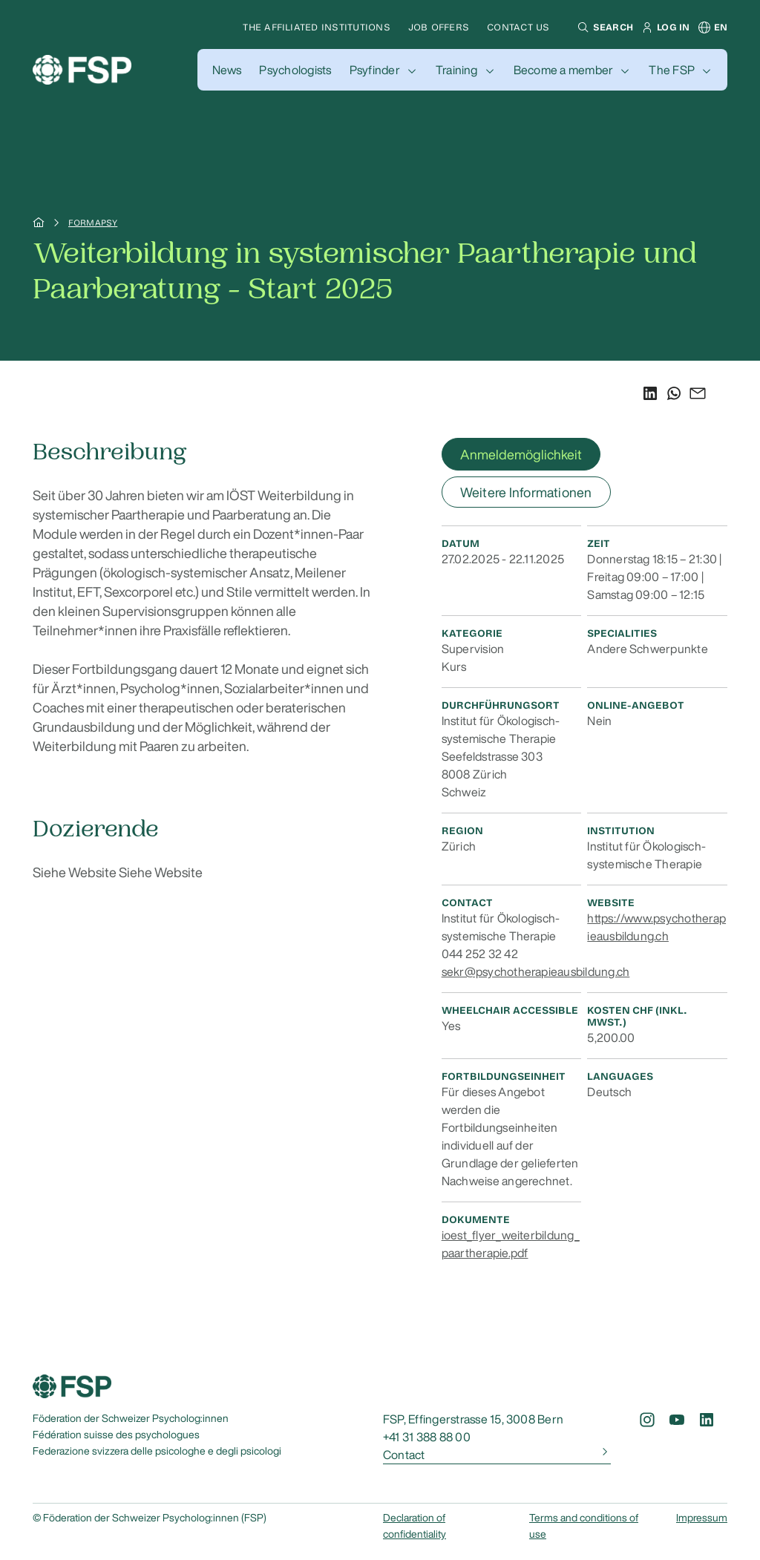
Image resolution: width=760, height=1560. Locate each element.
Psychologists (295, 70)
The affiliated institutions (316, 27)
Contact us (518, 27)
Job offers (438, 27)
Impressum (701, 1518)
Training (457, 70)
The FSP (672, 70)
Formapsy (92, 222)
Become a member (564, 70)
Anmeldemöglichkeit (521, 454)
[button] (603, 27)
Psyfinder (375, 70)
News (227, 70)
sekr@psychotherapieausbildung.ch (536, 971)
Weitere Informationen (526, 492)
